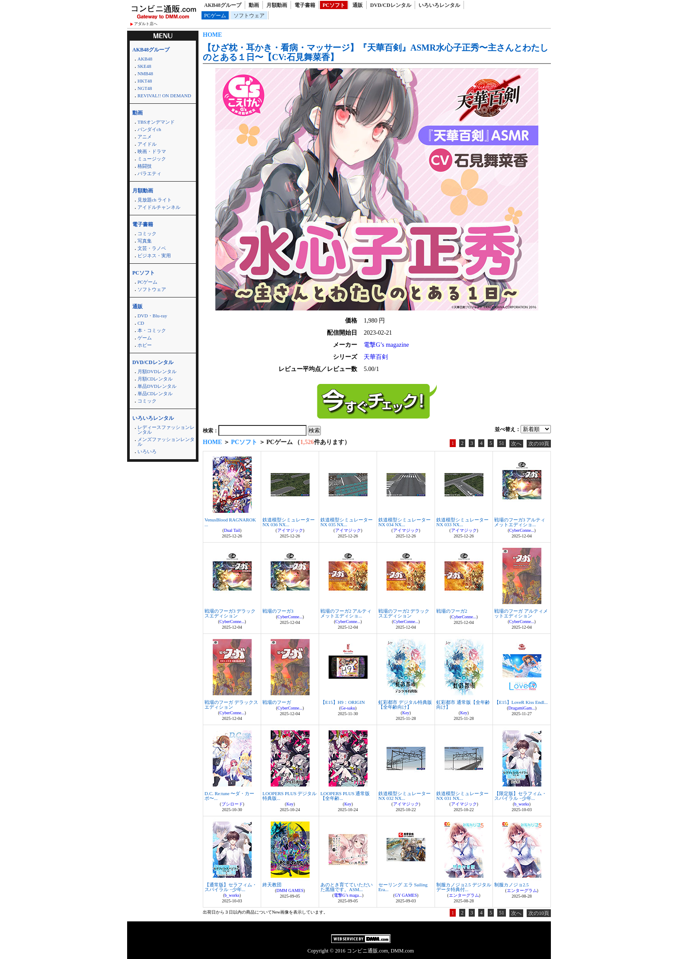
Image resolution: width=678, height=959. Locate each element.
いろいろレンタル (439, 5)
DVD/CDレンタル (390, 5)
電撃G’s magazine (386, 345)
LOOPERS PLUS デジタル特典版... (289, 796)
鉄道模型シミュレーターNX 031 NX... (462, 796)
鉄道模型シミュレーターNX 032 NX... (404, 796)
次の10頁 (538, 444)
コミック (147, 233)
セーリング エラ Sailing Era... (403, 887)
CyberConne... (521, 530)
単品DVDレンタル (157, 386)
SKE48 (144, 66)
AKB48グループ (222, 5)
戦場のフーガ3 (278, 611)
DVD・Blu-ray (152, 315)
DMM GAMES (290, 890)
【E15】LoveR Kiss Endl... (521, 702)
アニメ (145, 136)
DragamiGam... (521, 708)
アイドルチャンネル (159, 207)
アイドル (147, 144)
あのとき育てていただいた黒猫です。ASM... (346, 887)
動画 (254, 5)
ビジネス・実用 (154, 255)
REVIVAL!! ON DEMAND (164, 95)
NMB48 (145, 73)
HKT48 (145, 80)
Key (405, 712)
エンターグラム (464, 895)
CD (141, 323)
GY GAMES (406, 895)
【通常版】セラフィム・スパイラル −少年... (231, 887)
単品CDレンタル (155, 393)
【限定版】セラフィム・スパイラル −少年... (520, 796)
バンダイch (149, 129)
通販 (357, 5)
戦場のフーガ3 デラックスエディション (230, 613)
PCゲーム (215, 16)
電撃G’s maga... (348, 895)
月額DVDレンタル (157, 371)
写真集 (145, 240)
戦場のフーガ (276, 702)
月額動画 (276, 5)
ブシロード (232, 804)
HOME (212, 35)
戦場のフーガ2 (451, 611)
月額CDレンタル (155, 378)
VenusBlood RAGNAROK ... (230, 522)
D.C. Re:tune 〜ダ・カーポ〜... (230, 796)
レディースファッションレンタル (166, 430)
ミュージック (152, 158)
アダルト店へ (145, 24)
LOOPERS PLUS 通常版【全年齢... (345, 796)
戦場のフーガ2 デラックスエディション (403, 613)
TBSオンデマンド (156, 122)
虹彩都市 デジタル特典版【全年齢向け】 (405, 705)
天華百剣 (376, 357)
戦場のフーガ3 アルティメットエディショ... (519, 522)
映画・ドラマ (152, 151)
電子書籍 (304, 5)
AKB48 (145, 58)
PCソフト (334, 5)
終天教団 (271, 884)
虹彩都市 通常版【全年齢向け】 (463, 705)
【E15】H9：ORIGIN (342, 702)
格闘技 (145, 166)
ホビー (145, 345)
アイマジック (290, 530)
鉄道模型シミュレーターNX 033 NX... (462, 522)
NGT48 (145, 88)
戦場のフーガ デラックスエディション (231, 705)
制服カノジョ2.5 (511, 884)
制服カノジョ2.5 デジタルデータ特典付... (463, 887)
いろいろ (147, 451)
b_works (521, 804)
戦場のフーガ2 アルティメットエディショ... (345, 613)
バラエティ (149, 173)
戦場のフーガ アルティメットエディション (521, 613)
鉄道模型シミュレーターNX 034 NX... (404, 522)
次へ (516, 444)
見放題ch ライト (155, 199)
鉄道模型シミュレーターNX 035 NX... (346, 522)
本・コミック (152, 330)
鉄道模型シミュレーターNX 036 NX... (288, 522)
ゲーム (145, 337)
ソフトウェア (249, 16)
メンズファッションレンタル (166, 442)
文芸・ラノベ (152, 248)
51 (501, 443)
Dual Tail (232, 530)
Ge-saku (348, 708)
